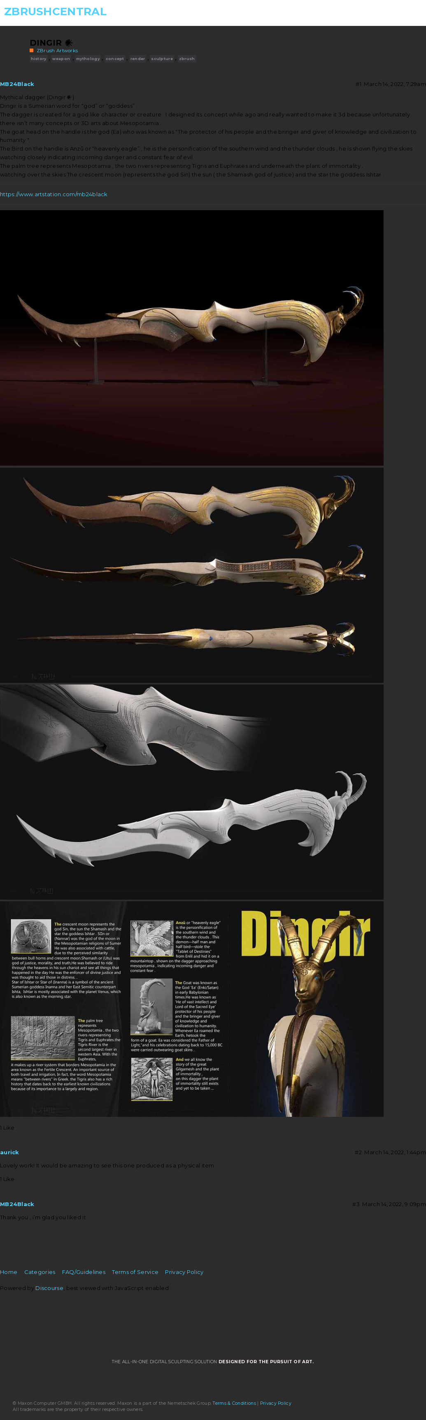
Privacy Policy (184, 1272)
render (137, 58)
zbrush (187, 58)
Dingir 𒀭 (51, 43)
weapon (61, 58)
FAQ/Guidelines (83, 1272)
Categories (40, 1272)
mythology (88, 58)
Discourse (49, 1288)
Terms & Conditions (234, 1403)
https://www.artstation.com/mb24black (54, 194)
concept (115, 58)
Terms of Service (135, 1272)
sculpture (162, 58)
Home (8, 1272)
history (39, 58)
